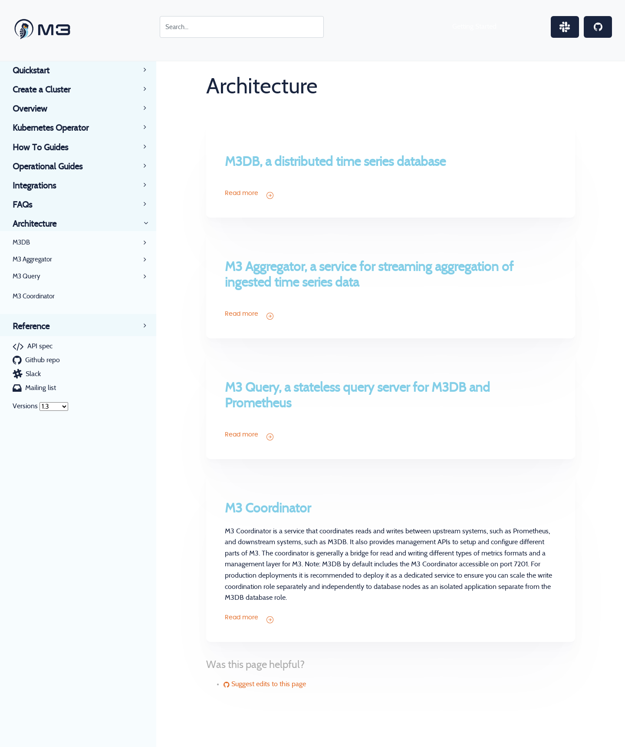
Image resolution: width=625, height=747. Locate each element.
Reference (37, 326)
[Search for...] (242, 27)
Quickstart (37, 70)
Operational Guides (54, 166)
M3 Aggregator (32, 259)
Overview (36, 109)
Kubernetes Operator (57, 128)
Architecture (41, 224)
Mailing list (40, 387)
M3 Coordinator (34, 296)
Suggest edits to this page (265, 684)
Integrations (41, 186)
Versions (25, 406)
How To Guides (47, 147)
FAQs (29, 205)
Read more (249, 194)
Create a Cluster (48, 90)
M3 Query (26, 276)
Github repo (42, 360)
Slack (33, 373)
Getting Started (474, 26)
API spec (40, 346)
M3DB (21, 242)
